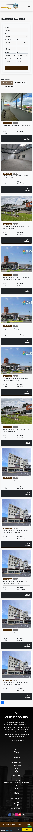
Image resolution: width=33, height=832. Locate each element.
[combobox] (16, 30)
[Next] (8, 702)
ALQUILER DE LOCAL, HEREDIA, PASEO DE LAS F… (16, 277)
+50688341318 (16, 762)
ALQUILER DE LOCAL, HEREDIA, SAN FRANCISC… (16, 480)
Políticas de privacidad (16, 740)
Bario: (6, 33)
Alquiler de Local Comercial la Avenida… (16, 176)
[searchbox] (18, 52)
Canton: (7, 27)
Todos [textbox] (8, 30)
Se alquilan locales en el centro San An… (16, 125)
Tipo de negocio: (21, 46)
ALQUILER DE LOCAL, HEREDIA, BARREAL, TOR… (16, 226)
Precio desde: (8, 58)
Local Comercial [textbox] (22, 43)
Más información (8, 830)
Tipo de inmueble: (21, 39)
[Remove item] (19, 49)
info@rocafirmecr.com (16, 798)
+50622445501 (16, 765)
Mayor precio (8, 87)
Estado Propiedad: (9, 46)
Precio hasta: (20, 58)
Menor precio (20, 83)
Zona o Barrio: (8, 39)
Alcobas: (7, 52)
